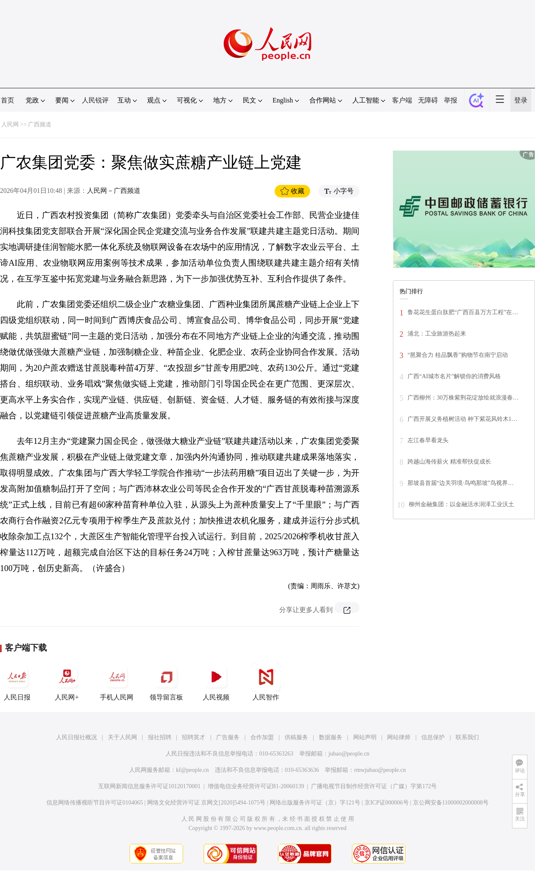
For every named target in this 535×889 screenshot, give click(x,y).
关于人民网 (122, 737)
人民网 (10, 124)
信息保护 (433, 737)
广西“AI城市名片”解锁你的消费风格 (454, 376)
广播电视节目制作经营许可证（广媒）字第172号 (374, 786)
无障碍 (428, 100)
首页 (7, 100)
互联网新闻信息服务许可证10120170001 (149, 786)
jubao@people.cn (349, 754)
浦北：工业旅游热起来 (437, 333)
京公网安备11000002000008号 (451, 802)
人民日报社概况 (76, 737)
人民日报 (17, 681)
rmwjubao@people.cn (380, 770)
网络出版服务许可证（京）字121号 (315, 802)
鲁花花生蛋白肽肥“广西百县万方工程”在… (463, 312)
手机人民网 (116, 681)
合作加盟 (262, 737)
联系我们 (467, 737)
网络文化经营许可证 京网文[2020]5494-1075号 (206, 802)
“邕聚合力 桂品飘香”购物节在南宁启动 (458, 355)
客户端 (402, 100)
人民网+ (67, 681)
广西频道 (39, 124)
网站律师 (398, 737)
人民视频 (216, 681)
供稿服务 (296, 737)
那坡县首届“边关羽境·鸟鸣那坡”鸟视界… (461, 483)
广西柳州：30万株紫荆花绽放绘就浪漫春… (463, 398)
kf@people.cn (192, 770)
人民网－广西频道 (113, 190)
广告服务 (227, 737)
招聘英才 (193, 737)
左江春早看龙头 (428, 440)
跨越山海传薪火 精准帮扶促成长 (449, 462)
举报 (450, 100)
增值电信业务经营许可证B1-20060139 (256, 786)
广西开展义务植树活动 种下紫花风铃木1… (462, 419)
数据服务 (330, 737)
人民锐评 (95, 100)
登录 (520, 100)
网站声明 (365, 737)
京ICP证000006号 (386, 802)
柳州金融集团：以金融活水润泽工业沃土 (461, 504)
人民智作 (265, 681)
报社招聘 (159, 737)
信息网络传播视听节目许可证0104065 (94, 802)
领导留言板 (166, 681)
